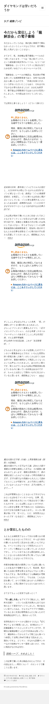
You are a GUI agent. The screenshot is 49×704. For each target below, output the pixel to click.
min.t (10, 237)
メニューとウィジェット (42, 10)
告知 (26, 676)
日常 (34, 676)
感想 (30, 676)
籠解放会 (16, 678)
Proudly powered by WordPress (15, 687)
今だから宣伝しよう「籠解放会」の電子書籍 (23, 34)
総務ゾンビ (24, 678)
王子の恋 (9, 678)
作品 (22, 676)
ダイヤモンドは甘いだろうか (20, 8)
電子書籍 (32, 678)
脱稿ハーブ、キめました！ (20, 653)
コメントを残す (11, 680)
